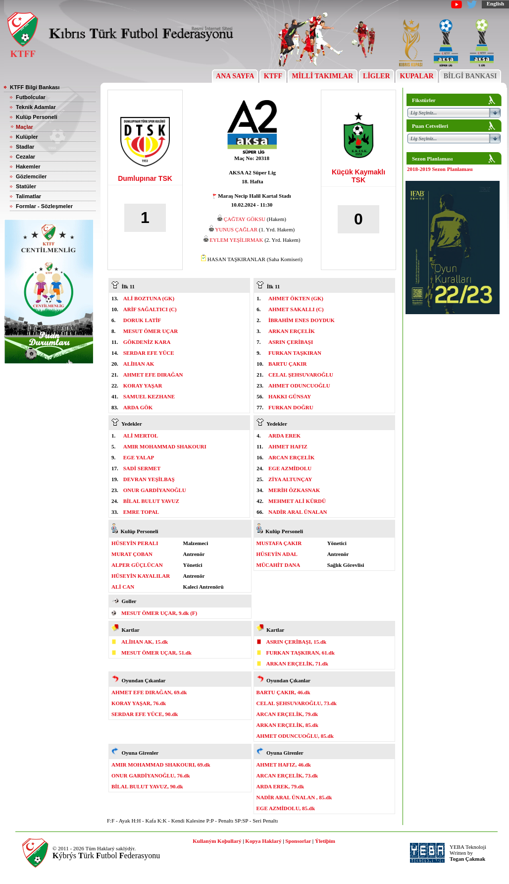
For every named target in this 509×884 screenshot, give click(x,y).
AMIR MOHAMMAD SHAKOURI (164, 446)
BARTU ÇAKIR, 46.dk (283, 692)
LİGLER (376, 76)
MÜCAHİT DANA (278, 565)
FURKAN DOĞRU (290, 407)
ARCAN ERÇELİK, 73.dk (287, 775)
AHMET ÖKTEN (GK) (295, 298)
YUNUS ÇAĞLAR (236, 229)
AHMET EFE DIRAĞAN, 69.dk (149, 692)
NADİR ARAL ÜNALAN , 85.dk (294, 797)
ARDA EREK (284, 436)
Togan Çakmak (467, 859)
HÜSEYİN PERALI (134, 543)
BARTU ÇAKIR (287, 364)
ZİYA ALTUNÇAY (290, 479)
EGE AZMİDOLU (289, 468)
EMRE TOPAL (141, 512)
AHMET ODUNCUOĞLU (299, 385)
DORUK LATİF (142, 320)
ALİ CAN (122, 587)
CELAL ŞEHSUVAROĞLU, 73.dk (296, 703)
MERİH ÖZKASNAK (294, 490)
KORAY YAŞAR (142, 385)
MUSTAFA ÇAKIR (279, 543)
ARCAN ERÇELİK (291, 457)
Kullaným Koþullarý (217, 841)
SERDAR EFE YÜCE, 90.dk (144, 714)
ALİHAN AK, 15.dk (144, 642)
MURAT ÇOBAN (132, 554)
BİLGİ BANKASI (470, 76)
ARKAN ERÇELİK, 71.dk (297, 663)
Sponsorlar (298, 841)
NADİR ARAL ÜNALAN (297, 512)
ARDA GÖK (138, 407)
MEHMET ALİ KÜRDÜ (297, 501)
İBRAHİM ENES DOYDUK (301, 320)
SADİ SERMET (142, 468)
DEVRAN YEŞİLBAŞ (149, 479)
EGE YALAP (138, 457)
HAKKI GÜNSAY (289, 396)
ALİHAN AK (138, 364)
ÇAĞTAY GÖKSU (244, 219)
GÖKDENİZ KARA (147, 342)
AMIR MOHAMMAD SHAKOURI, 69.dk (160, 765)
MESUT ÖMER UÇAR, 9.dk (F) (159, 613)
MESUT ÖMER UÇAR (150, 331)
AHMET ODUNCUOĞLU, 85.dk (295, 736)
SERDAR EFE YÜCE (148, 353)
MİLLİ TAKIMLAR (322, 76)
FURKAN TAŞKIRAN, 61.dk (300, 653)
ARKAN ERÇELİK (291, 331)
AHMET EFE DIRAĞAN (153, 375)
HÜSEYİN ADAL (277, 554)
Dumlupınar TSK (145, 178)
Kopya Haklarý (263, 841)
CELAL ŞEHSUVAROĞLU (300, 375)
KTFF (273, 76)
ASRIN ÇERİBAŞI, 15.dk (296, 642)
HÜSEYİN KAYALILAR (140, 576)
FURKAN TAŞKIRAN (294, 353)
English (495, 3)
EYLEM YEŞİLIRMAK (236, 240)
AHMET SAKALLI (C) (296, 309)
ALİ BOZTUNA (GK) (148, 298)
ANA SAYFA (234, 76)
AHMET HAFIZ (287, 446)
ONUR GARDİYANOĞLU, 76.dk (150, 775)
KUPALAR (416, 76)
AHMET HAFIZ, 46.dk (283, 765)
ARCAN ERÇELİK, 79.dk (287, 714)
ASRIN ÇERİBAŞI (290, 342)
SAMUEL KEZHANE (149, 396)
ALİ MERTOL (140, 436)
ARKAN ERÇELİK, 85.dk (287, 725)
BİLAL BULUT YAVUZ (151, 501)
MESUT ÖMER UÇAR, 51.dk (156, 653)
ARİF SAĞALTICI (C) (150, 309)
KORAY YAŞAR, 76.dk (138, 703)
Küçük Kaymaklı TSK (358, 176)
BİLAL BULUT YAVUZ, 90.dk (147, 786)
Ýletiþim (325, 841)
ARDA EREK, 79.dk (280, 786)
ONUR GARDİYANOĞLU (154, 490)
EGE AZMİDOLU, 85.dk (285, 808)
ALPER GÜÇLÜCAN (137, 565)
